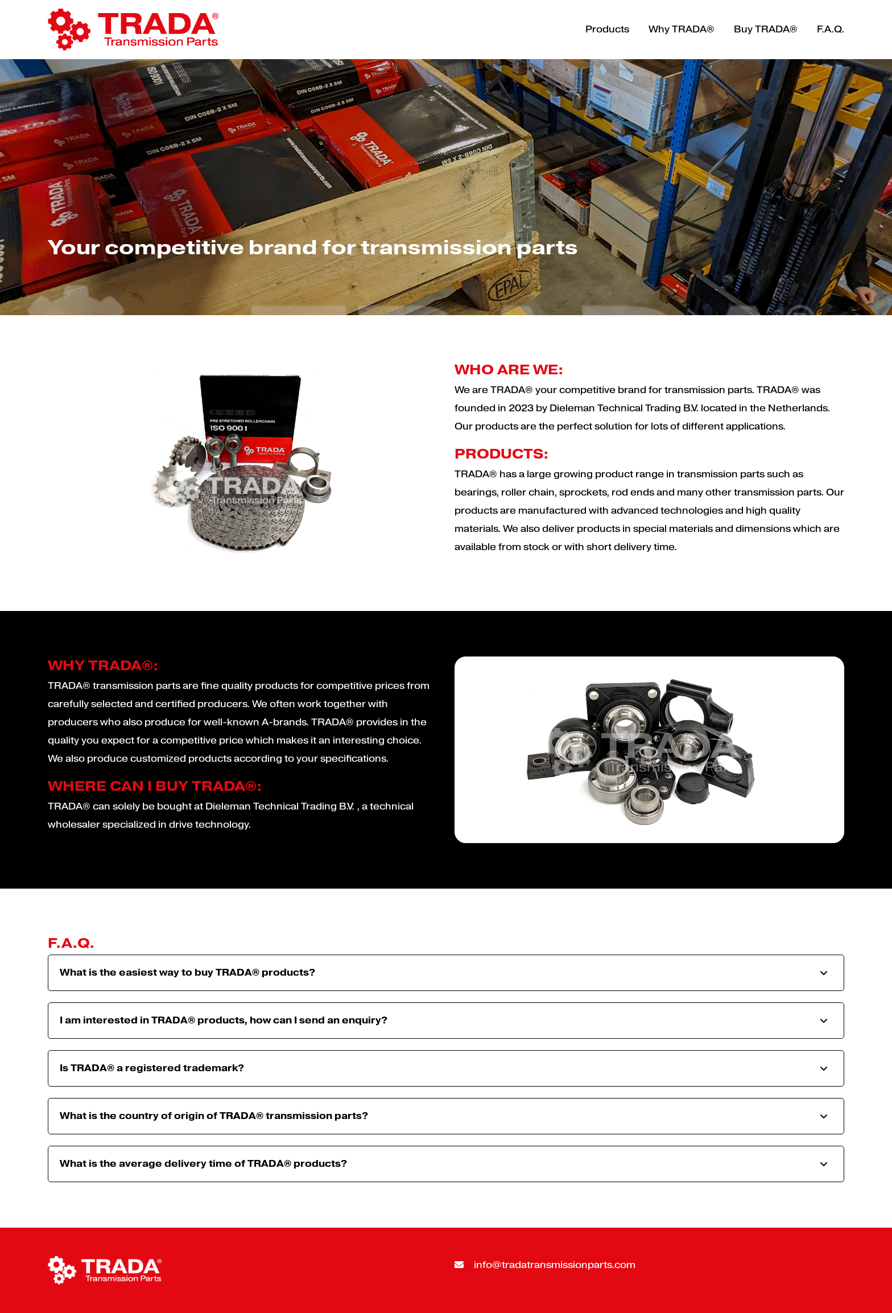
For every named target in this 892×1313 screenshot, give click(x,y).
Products (607, 29)
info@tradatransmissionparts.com (545, 1265)
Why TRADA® (682, 29)
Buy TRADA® (766, 29)
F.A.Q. (830, 29)
